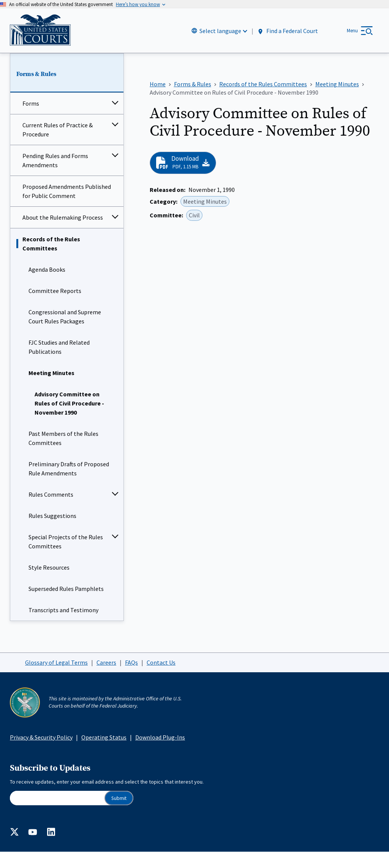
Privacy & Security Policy (41, 737)
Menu (352, 30)
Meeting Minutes (51, 373)
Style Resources (49, 568)
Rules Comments (50, 495)
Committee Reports (54, 291)
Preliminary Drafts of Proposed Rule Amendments (68, 469)
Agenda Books (46, 270)
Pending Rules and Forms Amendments (55, 160)
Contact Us (161, 662)
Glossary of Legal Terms (56, 662)
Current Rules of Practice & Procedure (57, 130)
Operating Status (104, 737)
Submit (119, 798)
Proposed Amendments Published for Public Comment (66, 191)
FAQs (131, 662)
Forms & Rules (36, 74)
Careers (106, 662)
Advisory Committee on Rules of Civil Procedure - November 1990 (69, 403)
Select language (220, 31)
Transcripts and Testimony (63, 610)
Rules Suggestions (52, 516)
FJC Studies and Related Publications (59, 347)
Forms (30, 104)
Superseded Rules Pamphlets (66, 589)
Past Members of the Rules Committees (63, 438)
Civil (194, 215)
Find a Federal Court (287, 31)
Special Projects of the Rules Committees (65, 542)
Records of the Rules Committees (51, 244)
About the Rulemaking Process (62, 218)
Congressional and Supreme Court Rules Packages (64, 317)
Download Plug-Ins (160, 737)
